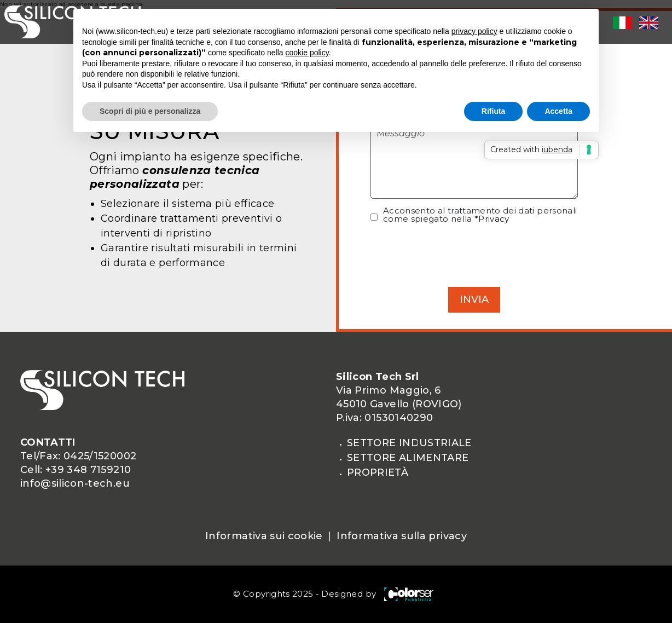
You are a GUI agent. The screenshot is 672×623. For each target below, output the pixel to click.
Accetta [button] (558, 111)
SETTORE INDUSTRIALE (409, 443)
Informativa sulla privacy (402, 536)
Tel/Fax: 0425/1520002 (78, 456)
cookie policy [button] (307, 52)
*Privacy (491, 219)
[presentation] (474, 254)
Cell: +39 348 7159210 (75, 470)
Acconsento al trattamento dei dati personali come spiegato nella (480, 214)
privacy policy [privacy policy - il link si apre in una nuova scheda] (474, 31)
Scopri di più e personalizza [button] (150, 111)
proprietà (377, 472)
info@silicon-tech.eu (75, 483)
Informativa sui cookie (264, 536)
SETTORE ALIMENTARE (407, 458)
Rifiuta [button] (494, 111)
